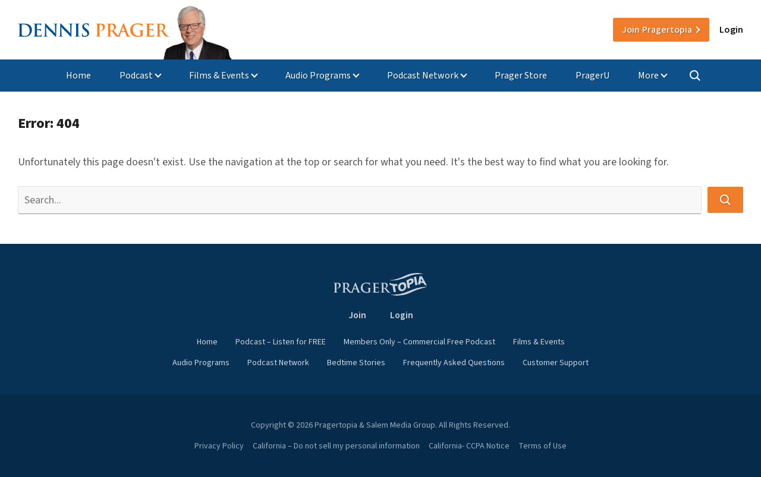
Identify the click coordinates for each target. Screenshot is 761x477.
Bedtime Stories (356, 363)
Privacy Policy (219, 446)
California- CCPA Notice (469, 446)
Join (657, 29)
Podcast (136, 75)
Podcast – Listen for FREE (280, 342)
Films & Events (219, 75)
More (648, 75)
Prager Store (521, 75)
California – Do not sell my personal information (336, 446)
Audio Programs (318, 75)
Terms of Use (542, 446)
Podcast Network (422, 75)
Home (78, 75)
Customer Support (556, 363)
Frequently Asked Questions (454, 363)
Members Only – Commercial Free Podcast (419, 342)
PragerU (592, 75)
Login (731, 29)
